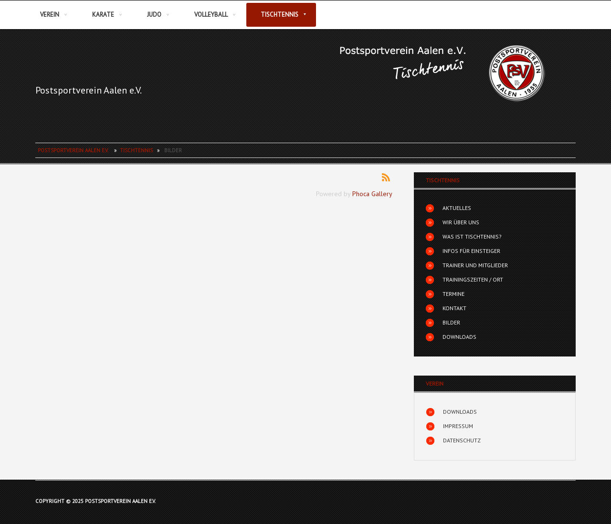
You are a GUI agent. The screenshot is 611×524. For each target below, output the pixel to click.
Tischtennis (279, 14)
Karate (103, 14)
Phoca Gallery (372, 193)
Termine (453, 293)
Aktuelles (456, 207)
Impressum (458, 426)
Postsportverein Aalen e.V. (88, 90)
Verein (49, 14)
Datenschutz (462, 440)
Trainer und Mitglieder (475, 265)
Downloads (459, 336)
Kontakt (454, 308)
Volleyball (211, 14)
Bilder (451, 322)
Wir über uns (460, 222)
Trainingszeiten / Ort (472, 279)
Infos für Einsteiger (471, 250)
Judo (154, 14)
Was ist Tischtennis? (472, 236)
